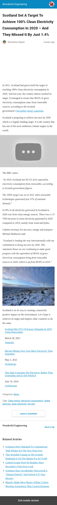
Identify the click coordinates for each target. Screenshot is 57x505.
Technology (10, 364)
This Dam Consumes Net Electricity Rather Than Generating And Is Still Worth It (29, 374)
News (16, 394)
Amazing (9, 342)
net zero (31, 404)
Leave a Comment (28, 413)
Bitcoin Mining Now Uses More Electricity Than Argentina (29, 352)
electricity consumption (32, 401)
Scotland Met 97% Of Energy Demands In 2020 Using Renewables (28, 330)
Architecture (11, 385)
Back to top (50, 427)
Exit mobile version (28, 500)
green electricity (19, 404)
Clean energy (14, 401)
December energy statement (29, 111)
